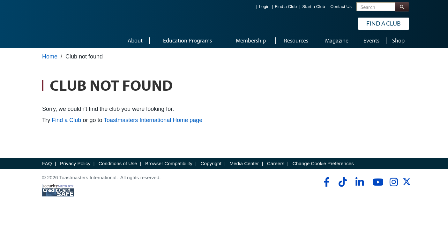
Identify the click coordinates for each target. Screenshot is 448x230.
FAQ (47, 163)
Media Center (244, 163)
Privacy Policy (75, 163)
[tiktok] (342, 182)
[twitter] (407, 184)
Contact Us (341, 6)
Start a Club (313, 6)
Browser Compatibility (168, 163)
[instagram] (393, 182)
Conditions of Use (118, 163)
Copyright (210, 163)
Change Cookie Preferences (323, 163)
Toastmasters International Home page (153, 120)
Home (49, 56)
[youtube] (377, 182)
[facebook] (325, 182)
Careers (275, 163)
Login (264, 6)
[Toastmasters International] (60, 23)
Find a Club (286, 6)
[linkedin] (359, 182)
